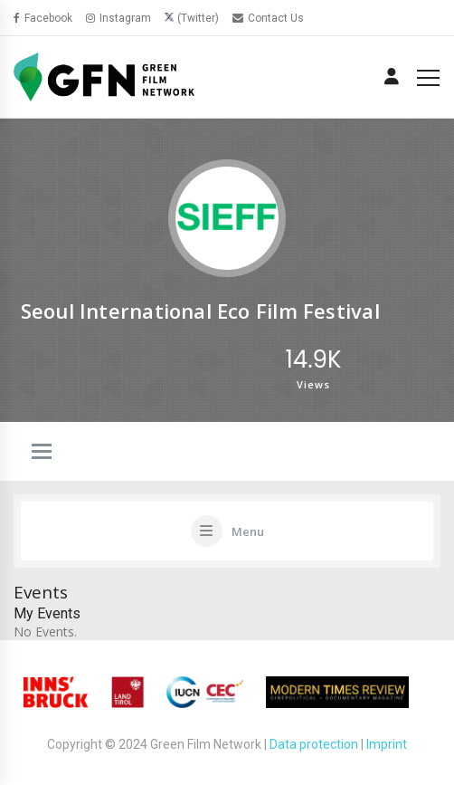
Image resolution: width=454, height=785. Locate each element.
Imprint (386, 744)
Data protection (314, 744)
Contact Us (268, 18)
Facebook (43, 18)
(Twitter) (198, 18)
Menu (248, 531)
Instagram (118, 18)
